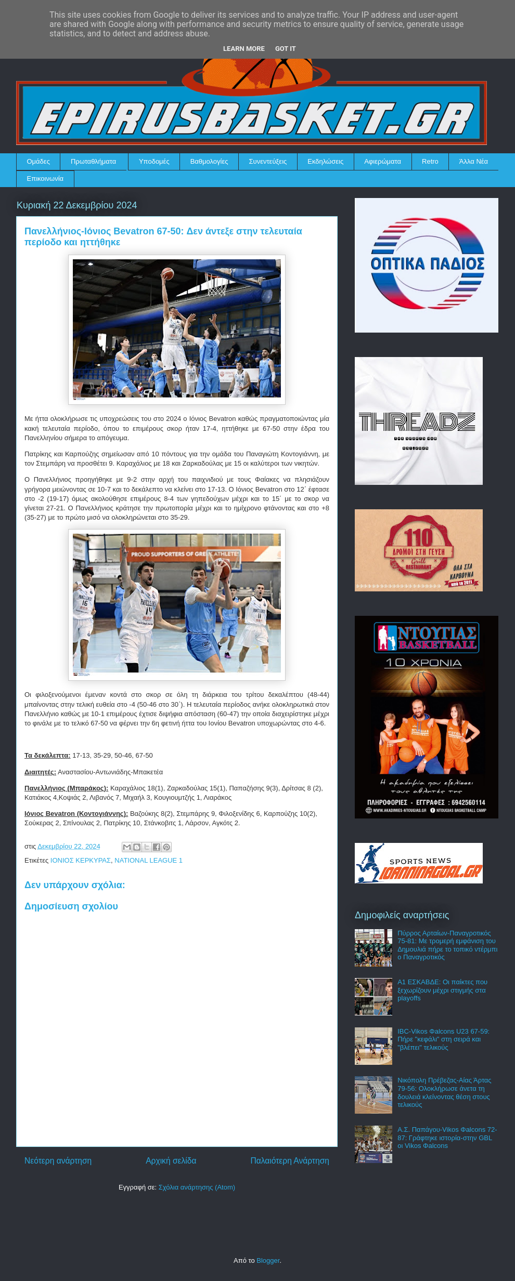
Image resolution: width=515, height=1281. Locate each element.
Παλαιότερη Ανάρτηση (289, 1160)
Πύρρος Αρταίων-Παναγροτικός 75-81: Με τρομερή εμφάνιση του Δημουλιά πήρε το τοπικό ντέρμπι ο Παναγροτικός (447, 945)
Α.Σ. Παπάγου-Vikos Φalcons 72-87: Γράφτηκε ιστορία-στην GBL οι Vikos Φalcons (447, 1138)
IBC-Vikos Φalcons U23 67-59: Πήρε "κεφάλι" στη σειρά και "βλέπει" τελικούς (443, 1039)
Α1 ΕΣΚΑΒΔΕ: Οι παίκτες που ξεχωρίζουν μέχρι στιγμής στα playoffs (442, 990)
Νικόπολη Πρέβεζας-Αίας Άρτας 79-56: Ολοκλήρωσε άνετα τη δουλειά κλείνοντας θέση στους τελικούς (444, 1092)
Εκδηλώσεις (325, 161)
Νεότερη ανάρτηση (58, 1160)
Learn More (244, 48)
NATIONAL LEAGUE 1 (148, 860)
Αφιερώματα (382, 161)
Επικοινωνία (45, 178)
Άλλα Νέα (473, 161)
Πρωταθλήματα (93, 161)
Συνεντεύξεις (268, 161)
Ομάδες (38, 161)
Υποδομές (154, 161)
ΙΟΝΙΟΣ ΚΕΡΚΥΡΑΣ (80, 860)
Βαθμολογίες (209, 161)
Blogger (267, 1260)
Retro (430, 161)
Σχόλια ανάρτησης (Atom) (197, 1187)
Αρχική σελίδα (171, 1160)
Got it (285, 48)
